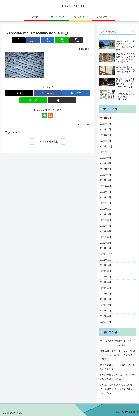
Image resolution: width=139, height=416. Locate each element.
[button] (76, 40)
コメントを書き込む (47, 141)
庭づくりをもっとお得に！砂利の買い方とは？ (117, 367)
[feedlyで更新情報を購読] (44, 115)
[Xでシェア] (19, 40)
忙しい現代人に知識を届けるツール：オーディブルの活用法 (117, 343)
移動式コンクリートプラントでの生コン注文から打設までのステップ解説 (117, 355)
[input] (117, 32)
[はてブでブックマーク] (47, 40)
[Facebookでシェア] (33, 40)
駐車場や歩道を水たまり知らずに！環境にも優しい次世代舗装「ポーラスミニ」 (116, 389)
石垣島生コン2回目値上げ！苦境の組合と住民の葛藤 (117, 377)
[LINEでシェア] (62, 40)
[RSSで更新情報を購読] (50, 115)
